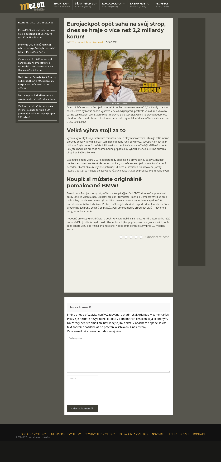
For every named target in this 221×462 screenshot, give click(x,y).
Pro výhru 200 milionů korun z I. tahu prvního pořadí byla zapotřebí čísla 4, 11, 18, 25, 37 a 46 (36, 48)
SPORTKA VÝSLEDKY (33, 434)
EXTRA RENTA (140, 5)
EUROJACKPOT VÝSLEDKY (65, 434)
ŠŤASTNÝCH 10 (86, 5)
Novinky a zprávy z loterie (92, 42)
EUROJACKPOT (113, 5)
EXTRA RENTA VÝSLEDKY (133, 434)
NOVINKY (162, 5)
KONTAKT (199, 434)
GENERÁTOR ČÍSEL (178, 434)
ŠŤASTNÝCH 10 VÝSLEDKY (100, 434)
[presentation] (90, 391)
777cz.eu (74, 42)
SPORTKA (62, 5)
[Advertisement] (118, 264)
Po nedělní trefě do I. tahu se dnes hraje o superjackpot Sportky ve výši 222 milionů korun (36, 34)
